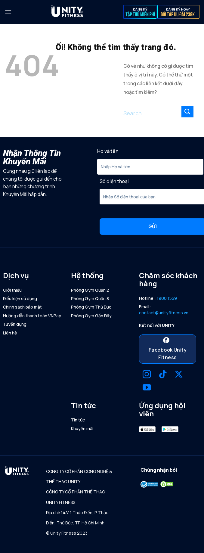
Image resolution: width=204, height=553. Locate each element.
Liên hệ (10, 333)
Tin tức (78, 420)
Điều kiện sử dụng (20, 298)
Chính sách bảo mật (22, 307)
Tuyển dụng (14, 324)
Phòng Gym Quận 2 (90, 290)
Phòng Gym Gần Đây (91, 315)
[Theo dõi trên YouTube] (147, 388)
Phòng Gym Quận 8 (90, 298)
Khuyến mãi (82, 428)
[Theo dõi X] (179, 375)
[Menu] (8, 12)
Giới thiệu (12, 290)
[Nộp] (187, 111)
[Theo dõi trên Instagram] (147, 375)
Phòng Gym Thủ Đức (91, 307)
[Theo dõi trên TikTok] (163, 375)
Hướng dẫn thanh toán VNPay (32, 315)
